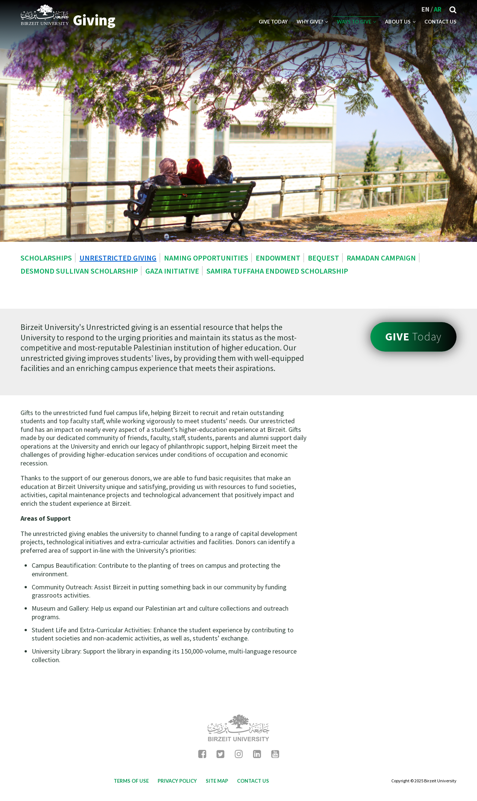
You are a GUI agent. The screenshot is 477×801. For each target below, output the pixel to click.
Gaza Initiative (172, 270)
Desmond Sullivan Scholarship (79, 270)
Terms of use (131, 781)
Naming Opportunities (206, 257)
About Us (400, 22)
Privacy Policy (177, 781)
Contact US (440, 22)
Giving (94, 20)
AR (438, 9)
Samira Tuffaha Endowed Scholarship (277, 270)
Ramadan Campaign (381, 257)
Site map (217, 781)
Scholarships (46, 257)
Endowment (278, 257)
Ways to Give (356, 22)
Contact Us (253, 781)
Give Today (273, 22)
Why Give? (312, 22)
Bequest (323, 257)
